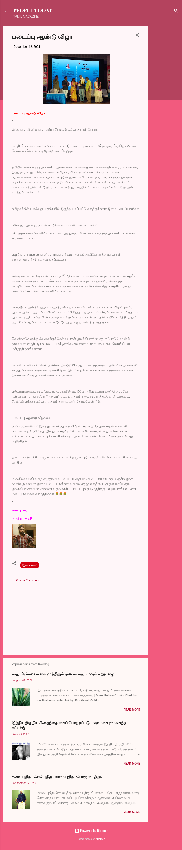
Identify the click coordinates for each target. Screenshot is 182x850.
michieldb (100, 839)
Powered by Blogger (91, 831)
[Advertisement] (165, 89)
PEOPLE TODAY (32, 10)
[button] (137, 35)
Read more (132, 710)
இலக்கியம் (29, 565)
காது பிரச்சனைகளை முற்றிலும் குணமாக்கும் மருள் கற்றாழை (63, 673)
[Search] (176, 11)
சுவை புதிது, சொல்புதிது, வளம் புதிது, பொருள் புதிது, (57, 776)
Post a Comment (28, 580)
